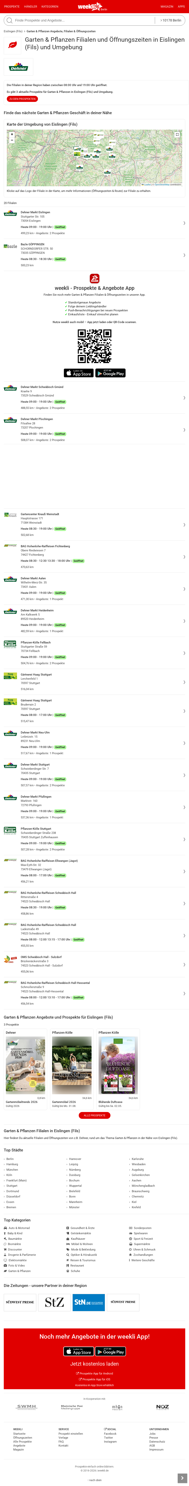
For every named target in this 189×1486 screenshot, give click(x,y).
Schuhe (73, 1271)
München (11, 1169)
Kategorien (50, 6)
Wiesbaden (137, 1164)
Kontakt (63, 1445)
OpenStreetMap (162, 184)
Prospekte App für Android (94, 1373)
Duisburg (73, 1175)
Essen (9, 1202)
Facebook (110, 1433)
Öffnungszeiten (22, 1437)
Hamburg (11, 1164)
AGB (152, 1445)
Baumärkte (13, 1239)
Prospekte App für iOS (94, 1379)
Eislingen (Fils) (13, 31)
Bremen (10, 1207)
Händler (30, 6)
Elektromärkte (15, 1260)
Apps (181, 6)
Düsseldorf (12, 1196)
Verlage (63, 1437)
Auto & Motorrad (17, 1228)
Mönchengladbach (142, 1185)
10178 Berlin (171, 20)
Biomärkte (12, 1244)
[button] (177, 135)
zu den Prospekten (22, 98)
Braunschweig (139, 1191)
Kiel (133, 1202)
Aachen (135, 1180)
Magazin (167, 6)
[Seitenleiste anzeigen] (182, 1478)
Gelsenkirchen (139, 1175)
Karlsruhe (136, 1159)
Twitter (108, 1437)
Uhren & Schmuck (142, 1249)
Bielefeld (73, 1191)
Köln (8, 1175)
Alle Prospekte (94, 1115)
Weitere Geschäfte (142, 1260)
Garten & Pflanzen (17, 1271)
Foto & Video (14, 1265)
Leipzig (72, 1164)
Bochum (72, 1180)
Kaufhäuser (75, 1239)
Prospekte (12, 6)
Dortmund (11, 1191)
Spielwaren (138, 1233)
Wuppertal (74, 1185)
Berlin (104, 9)
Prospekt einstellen (71, 1433)
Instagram (110, 1441)
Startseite (19, 1433)
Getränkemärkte (78, 1233)
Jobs (152, 1433)
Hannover (73, 1159)
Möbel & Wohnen (79, 1244)
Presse (153, 1437)
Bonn (71, 1196)
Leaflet (146, 184)
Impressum (156, 1449)
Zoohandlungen (141, 1255)
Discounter (13, 1249)
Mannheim (74, 1202)
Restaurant (75, 1265)
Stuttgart (10, 1185)
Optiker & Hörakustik (81, 1255)
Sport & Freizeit (141, 1239)
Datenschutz (157, 1441)
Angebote (19, 1445)
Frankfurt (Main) (15, 1180)
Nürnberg (73, 1169)
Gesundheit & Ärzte (80, 1228)
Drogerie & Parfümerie (20, 1255)
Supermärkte (139, 1244)
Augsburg (136, 1169)
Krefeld (135, 1207)
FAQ (61, 1441)
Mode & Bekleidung (80, 1249)
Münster (72, 1207)
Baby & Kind (13, 1233)
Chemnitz (136, 1196)
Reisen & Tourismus (81, 1260)
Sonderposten (140, 1228)
